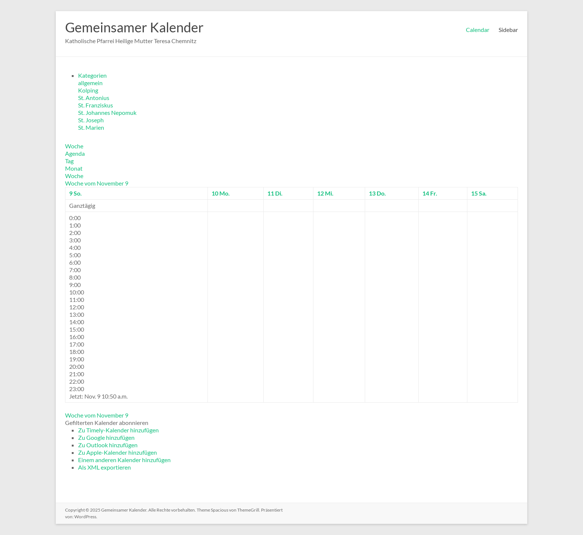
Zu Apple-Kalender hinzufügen (117, 452)
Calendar (477, 29)
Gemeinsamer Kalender (134, 27)
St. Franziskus (95, 105)
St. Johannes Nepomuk (107, 112)
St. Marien (91, 127)
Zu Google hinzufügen (106, 437)
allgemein (90, 82)
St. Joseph (91, 119)
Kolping (88, 90)
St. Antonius (93, 97)
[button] (106, 422)
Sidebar (508, 29)
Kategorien (92, 75)
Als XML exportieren (104, 467)
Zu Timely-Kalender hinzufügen (118, 430)
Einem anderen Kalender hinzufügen (124, 459)
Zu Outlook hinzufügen (108, 444)
